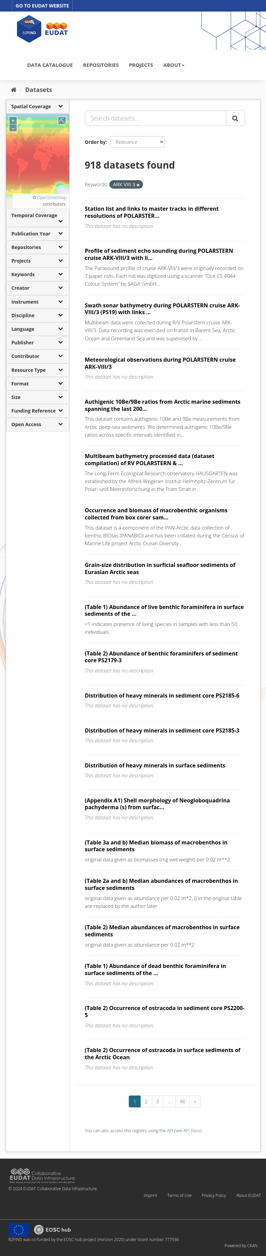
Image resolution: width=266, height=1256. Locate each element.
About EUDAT (248, 1195)
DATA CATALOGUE (50, 64)
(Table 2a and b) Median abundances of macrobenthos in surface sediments (161, 884)
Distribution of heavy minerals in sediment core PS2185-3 (162, 730)
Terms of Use (179, 1195)
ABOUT (173, 64)
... (169, 1101)
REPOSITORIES (101, 64)
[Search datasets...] (156, 118)
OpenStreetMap (51, 198)
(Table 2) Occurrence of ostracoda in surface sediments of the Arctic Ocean (163, 1053)
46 (182, 1101)
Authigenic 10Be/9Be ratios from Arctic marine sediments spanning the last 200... (163, 405)
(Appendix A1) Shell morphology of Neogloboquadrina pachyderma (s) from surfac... (157, 804)
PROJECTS (141, 64)
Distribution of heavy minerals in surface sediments (155, 765)
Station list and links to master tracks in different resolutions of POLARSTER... (152, 212)
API (170, 1130)
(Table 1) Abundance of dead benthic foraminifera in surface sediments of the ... (155, 969)
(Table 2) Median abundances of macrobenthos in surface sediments (162, 931)
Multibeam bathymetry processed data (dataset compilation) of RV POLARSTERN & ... (150, 459)
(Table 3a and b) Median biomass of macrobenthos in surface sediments (156, 846)
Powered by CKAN (241, 1246)
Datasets (38, 89)
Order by (95, 142)
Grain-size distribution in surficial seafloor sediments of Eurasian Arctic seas (160, 568)
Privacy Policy (214, 1195)
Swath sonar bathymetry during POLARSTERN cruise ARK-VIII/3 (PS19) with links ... (162, 309)
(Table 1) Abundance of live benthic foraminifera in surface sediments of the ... (164, 610)
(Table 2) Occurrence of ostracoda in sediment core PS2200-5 (165, 1011)
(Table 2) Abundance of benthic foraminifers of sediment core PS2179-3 (161, 657)
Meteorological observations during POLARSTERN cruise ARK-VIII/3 (160, 363)
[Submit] (236, 118)
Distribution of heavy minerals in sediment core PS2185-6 (162, 695)
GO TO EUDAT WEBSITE (42, 5)
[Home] (14, 89)
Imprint (150, 1195)
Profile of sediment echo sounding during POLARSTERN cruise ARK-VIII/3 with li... (159, 254)
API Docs (191, 1130)
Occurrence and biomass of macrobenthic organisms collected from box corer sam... (156, 514)
